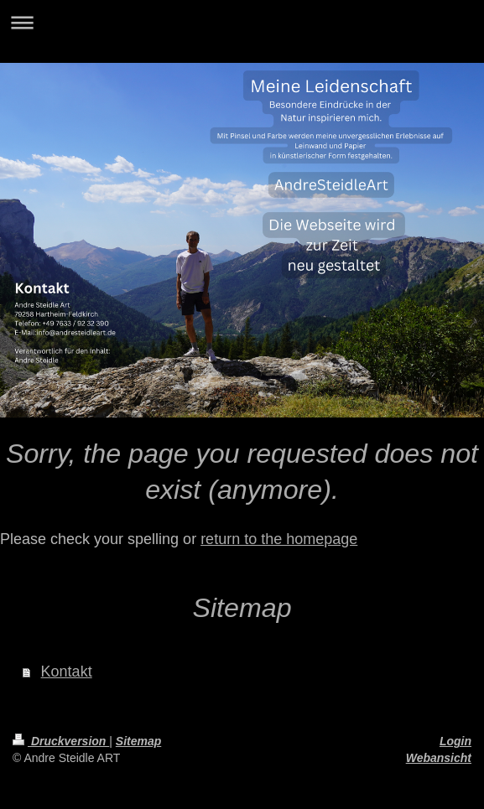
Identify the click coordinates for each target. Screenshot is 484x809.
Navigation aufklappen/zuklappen (242, 22)
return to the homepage (278, 539)
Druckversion (61, 741)
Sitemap (138, 741)
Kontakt (66, 671)
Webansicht (438, 758)
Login (455, 741)
